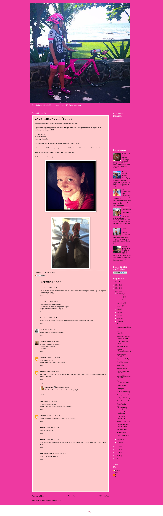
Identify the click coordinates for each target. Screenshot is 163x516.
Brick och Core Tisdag (123, 421)
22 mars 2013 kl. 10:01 (49, 330)
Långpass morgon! (122, 368)
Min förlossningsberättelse (126, 191)
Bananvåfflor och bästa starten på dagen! (123, 337)
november (120, 297)
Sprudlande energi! (122, 346)
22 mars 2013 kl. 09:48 (50, 318)
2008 (117, 459)
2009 (117, 456)
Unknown (43, 357)
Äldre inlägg (104, 496)
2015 (117, 285)
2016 (117, 282)
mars (118, 321)
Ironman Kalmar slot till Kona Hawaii (126, 248)
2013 (117, 291)
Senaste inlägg (38, 496)
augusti (119, 306)
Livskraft (43, 341)
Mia (41, 330)
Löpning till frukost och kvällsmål (123, 377)
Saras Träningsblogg (46, 453)
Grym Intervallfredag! (123, 359)
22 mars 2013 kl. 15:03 (52, 371)
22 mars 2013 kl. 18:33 (50, 401)
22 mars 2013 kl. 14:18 (53, 357)
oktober (119, 300)
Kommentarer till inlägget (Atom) (51, 500)
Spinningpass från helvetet (122, 332)
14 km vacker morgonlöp (121, 417)
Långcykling (120, 365)
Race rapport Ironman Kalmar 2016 (125, 173)
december (120, 294)
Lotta (41, 288)
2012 (117, 446)
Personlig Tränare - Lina (124, 395)
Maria (42, 302)
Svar (43, 383)
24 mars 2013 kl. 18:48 (59, 453)
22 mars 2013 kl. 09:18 (50, 288)
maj (118, 315)
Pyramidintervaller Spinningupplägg (126, 211)
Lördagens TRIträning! (123, 398)
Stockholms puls (121, 385)
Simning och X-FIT (122, 388)
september (120, 303)
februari (119, 439)
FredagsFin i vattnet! (123, 401)
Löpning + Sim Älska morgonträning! (123, 425)
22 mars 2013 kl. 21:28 (52, 427)
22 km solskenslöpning (123, 392)
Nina (41, 401)
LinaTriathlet (49, 387)
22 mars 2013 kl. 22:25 (52, 439)
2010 (117, 452)
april (118, 318)
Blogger (90, 512)
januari (119, 442)
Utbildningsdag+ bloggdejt (121, 355)
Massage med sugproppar (121, 413)
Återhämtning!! (121, 432)
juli (118, 309)
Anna (41, 318)
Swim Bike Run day (122, 362)
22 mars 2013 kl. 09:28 (51, 302)
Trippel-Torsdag (121, 404)
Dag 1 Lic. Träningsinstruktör (123, 381)
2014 (117, 288)
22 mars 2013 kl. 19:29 (53, 415)
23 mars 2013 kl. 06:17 (63, 387)
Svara (41, 295)
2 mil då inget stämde (123, 435)
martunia (43, 371)
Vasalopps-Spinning (122, 429)
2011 (117, 449)
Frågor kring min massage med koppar (123, 408)
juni (118, 312)
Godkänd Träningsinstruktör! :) (124, 350)
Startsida (71, 496)
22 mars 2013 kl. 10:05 (52, 341)
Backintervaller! (121, 324)
